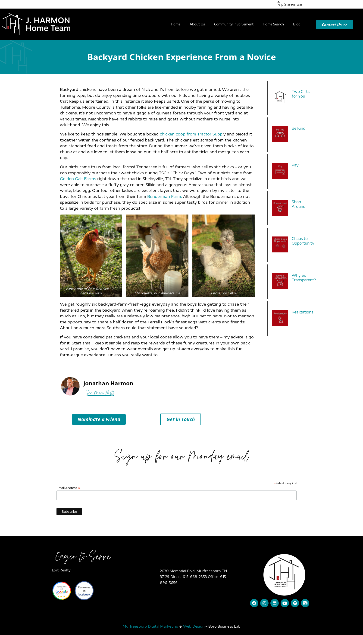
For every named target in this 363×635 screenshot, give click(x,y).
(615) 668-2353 (293, 4)
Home (175, 24)
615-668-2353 (195, 576)
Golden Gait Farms (78, 178)
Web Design (194, 626)
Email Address (68, 488)
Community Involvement (233, 24)
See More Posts (100, 393)
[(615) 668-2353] (280, 3)
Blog (296, 24)
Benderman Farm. (164, 196)
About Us (197, 24)
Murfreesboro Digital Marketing (150, 626)
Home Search (273, 24)
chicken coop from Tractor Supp (191, 133)
